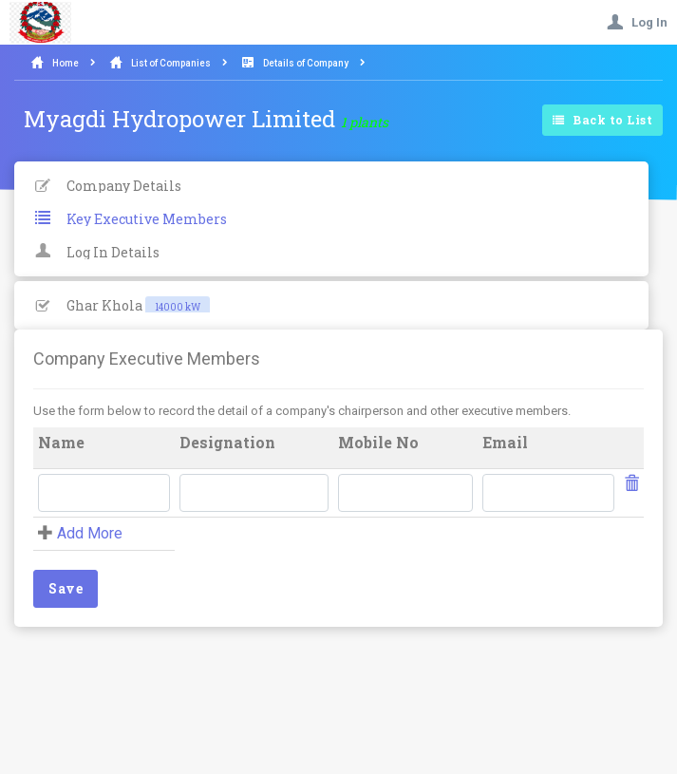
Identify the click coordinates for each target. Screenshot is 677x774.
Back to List (602, 120)
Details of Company (305, 63)
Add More (89, 533)
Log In (637, 22)
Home (65, 63)
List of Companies (171, 63)
